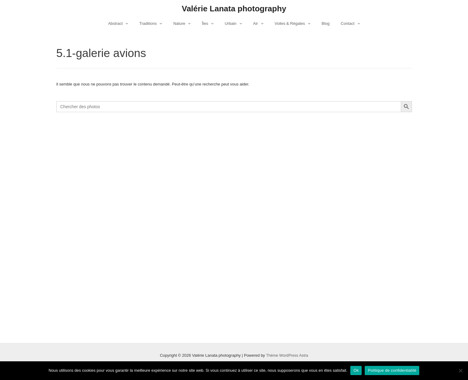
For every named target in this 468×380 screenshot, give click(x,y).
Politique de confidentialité (392, 370)
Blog (316, 23)
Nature (188, 23)
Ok (356, 370)
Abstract (131, 23)
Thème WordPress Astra (287, 355)
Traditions (160, 23)
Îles (211, 23)
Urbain (233, 23)
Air (255, 23)
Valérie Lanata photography (234, 8)
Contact (337, 23)
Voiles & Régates (286, 23)
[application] (138, 23)
